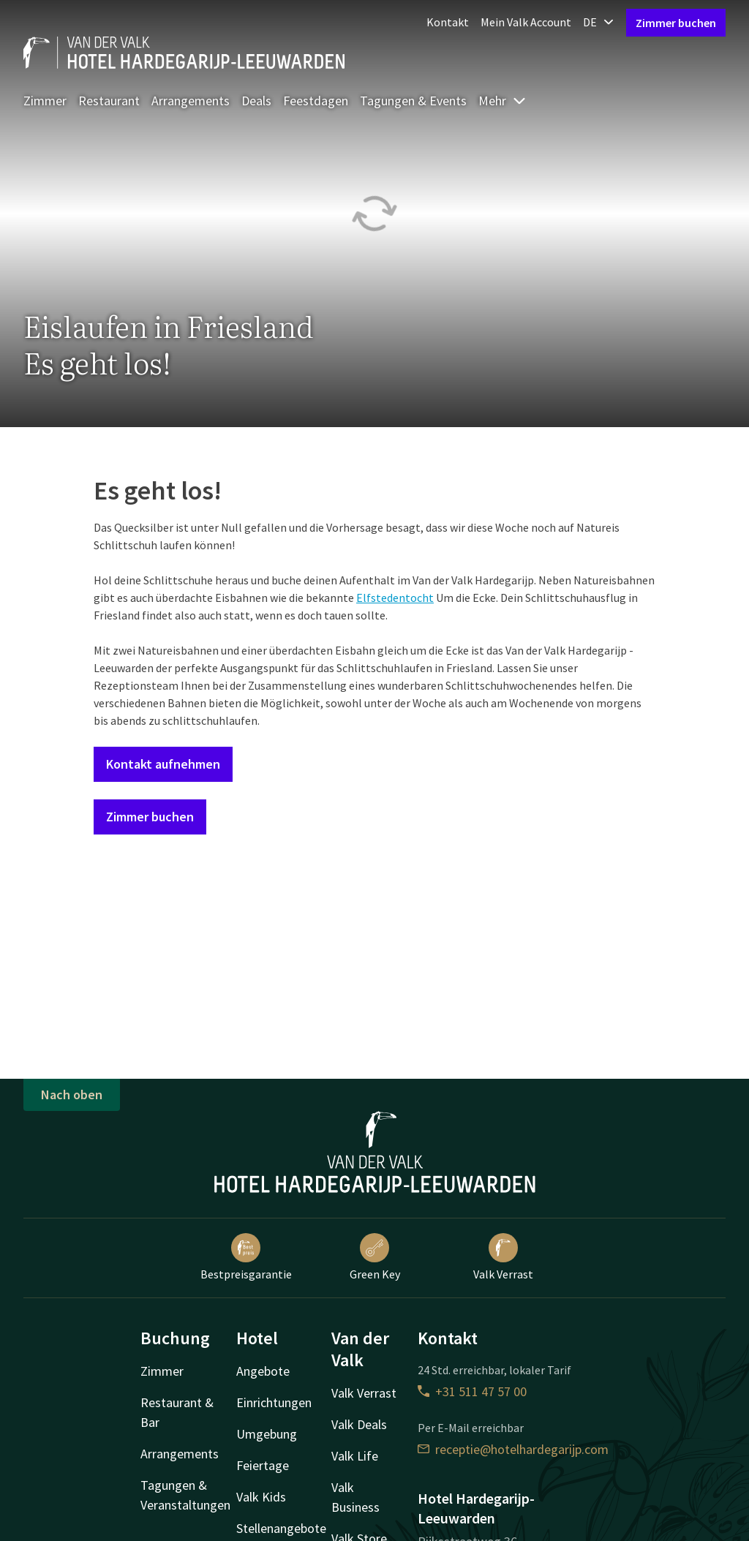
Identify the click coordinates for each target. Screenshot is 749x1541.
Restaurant (109, 100)
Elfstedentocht (395, 597)
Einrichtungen (274, 1402)
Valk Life (354, 1455)
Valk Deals (359, 1424)
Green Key (375, 1257)
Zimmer (45, 100)
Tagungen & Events (413, 100)
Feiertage (262, 1465)
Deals (256, 100)
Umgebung (266, 1433)
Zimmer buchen (676, 22)
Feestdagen (315, 100)
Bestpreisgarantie (246, 1257)
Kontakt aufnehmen (163, 764)
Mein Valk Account (526, 22)
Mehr (502, 100)
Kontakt (447, 22)
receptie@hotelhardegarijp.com (513, 1449)
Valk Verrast (503, 1257)
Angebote (263, 1371)
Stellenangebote (281, 1528)
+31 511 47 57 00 (472, 1391)
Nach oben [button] (71, 1094)
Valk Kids (261, 1496)
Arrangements (190, 100)
